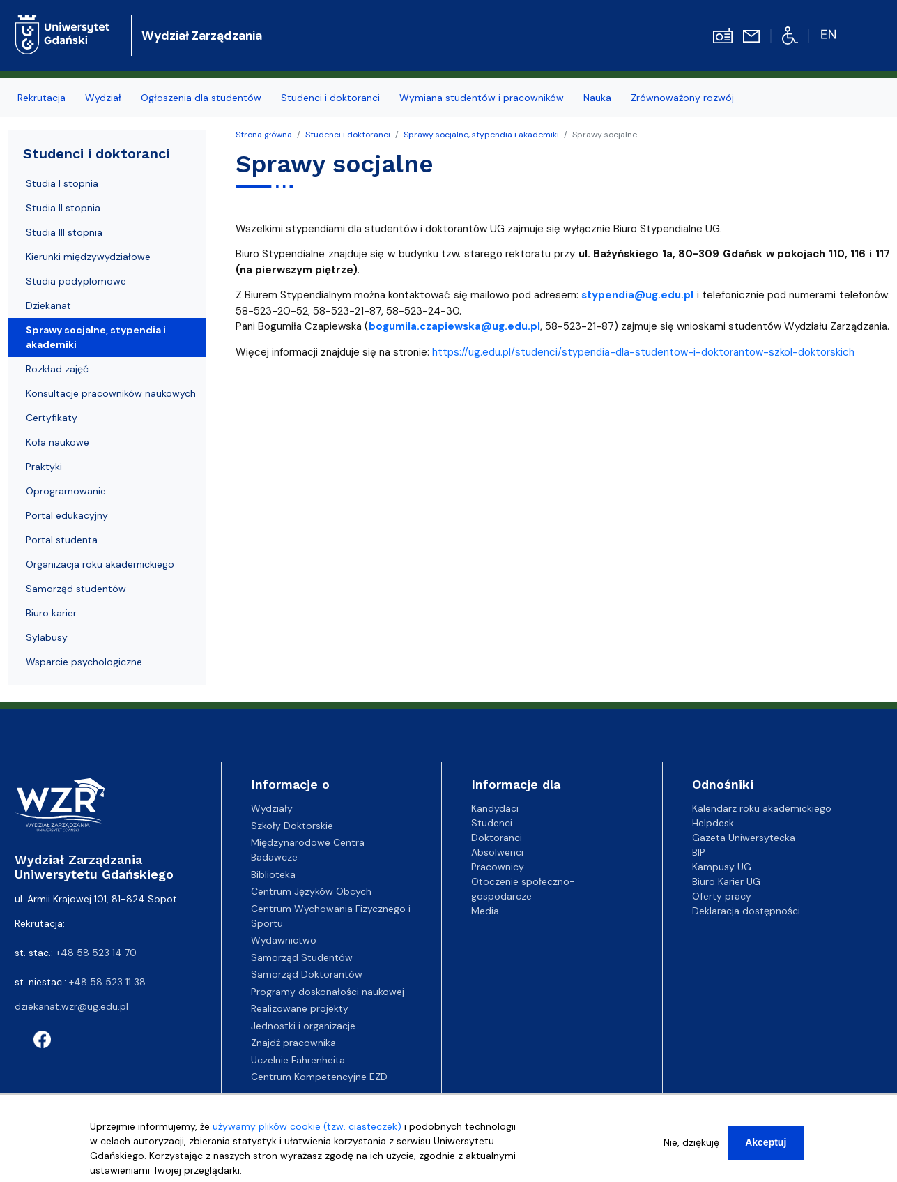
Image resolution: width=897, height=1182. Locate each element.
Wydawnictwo (283, 940)
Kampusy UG (721, 867)
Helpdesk (713, 823)
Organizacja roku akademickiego (100, 564)
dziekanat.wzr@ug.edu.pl (71, 1006)
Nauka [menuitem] (597, 97)
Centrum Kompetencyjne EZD (319, 1076)
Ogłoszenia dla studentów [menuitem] (201, 97)
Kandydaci (495, 808)
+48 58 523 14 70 (96, 952)
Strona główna (264, 134)
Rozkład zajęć (57, 369)
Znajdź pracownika (293, 1042)
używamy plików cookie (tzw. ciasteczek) (307, 1126)
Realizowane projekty (299, 1008)
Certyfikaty (51, 417)
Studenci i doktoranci (347, 134)
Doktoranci (496, 837)
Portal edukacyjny (67, 515)
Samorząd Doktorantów (306, 974)
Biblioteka (273, 874)
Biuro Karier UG (726, 881)
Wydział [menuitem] (103, 97)
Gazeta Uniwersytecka (743, 837)
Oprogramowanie (66, 491)
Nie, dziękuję (691, 1142)
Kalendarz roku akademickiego (761, 808)
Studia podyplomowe (76, 281)
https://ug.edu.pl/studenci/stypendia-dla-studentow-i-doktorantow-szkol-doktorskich (643, 352)
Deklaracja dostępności (746, 910)
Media (485, 910)
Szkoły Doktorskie (292, 825)
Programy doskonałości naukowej (327, 991)
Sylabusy (47, 637)
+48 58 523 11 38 (107, 982)
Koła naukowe (57, 442)
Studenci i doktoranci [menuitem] (330, 97)
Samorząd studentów (76, 588)
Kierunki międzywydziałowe (88, 256)
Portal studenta (62, 539)
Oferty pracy (721, 896)
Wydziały (272, 808)
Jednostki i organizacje (303, 1026)
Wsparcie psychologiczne (84, 662)
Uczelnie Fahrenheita (298, 1060)
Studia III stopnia (64, 232)
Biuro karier (51, 613)
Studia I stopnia (62, 183)
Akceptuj (765, 1142)
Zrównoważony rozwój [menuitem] (682, 97)
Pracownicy (497, 867)
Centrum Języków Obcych (311, 891)
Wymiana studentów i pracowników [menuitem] (481, 97)
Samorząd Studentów (302, 957)
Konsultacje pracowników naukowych (111, 393)
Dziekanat (48, 305)
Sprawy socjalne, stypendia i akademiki (481, 134)
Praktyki (44, 466)
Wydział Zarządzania (201, 35)
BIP (698, 852)
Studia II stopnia (63, 208)
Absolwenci (497, 852)
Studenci (491, 823)
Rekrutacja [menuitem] (41, 97)
